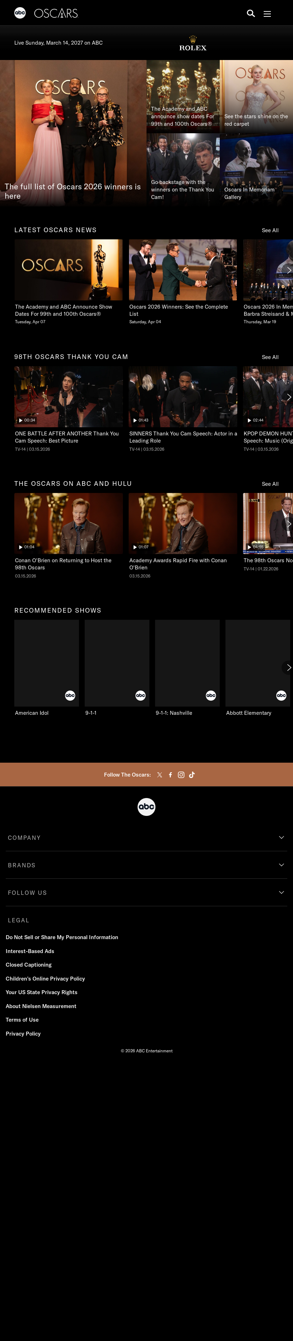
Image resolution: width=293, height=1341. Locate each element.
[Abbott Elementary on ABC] (257, 668)
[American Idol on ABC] (46, 668)
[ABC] (20, 14)
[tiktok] (192, 775)
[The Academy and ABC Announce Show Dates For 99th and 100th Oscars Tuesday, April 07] (68, 282)
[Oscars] (56, 14)
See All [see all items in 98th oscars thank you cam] (270, 357)
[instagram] (181, 775)
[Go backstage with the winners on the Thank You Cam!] (183, 169)
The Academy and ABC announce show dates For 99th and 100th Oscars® (182, 116)
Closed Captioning (28, 964)
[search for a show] (251, 13)
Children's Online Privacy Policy (45, 978)
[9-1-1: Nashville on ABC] (187, 668)
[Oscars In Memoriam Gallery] (256, 169)
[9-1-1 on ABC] (117, 668)
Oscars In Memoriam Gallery (249, 193)
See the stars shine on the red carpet (256, 120)
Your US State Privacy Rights (42, 992)
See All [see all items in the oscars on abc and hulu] (270, 483)
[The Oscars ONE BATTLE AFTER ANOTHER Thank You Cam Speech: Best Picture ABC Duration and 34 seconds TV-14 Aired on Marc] (68, 409)
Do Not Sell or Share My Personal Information (62, 937)
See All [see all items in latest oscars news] (270, 230)
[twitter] (160, 775)
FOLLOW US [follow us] (27, 892)
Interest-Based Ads (30, 951)
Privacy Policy (23, 1033)
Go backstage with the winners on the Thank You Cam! (182, 189)
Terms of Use (22, 1019)
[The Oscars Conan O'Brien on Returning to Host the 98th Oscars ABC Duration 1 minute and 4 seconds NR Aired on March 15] (68, 536)
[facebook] (170, 775)
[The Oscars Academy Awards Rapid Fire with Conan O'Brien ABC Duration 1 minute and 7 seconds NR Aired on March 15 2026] (183, 536)
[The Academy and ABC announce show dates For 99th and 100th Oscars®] (183, 96)
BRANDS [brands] (22, 865)
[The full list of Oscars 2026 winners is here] (73, 133)
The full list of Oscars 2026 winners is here (73, 191)
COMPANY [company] (24, 837)
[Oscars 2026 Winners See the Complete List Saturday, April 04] (183, 282)
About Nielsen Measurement (41, 1006)
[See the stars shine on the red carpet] (256, 96)
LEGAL (19, 920)
